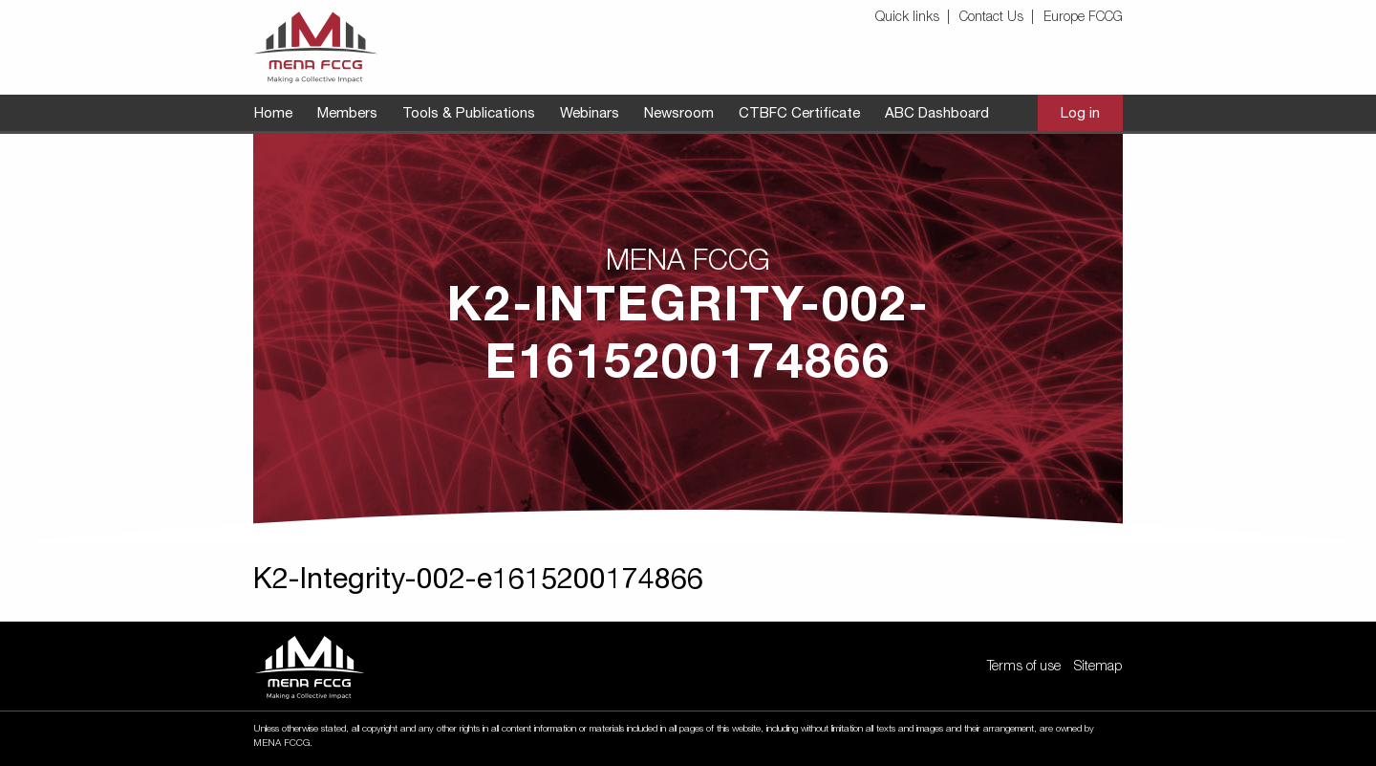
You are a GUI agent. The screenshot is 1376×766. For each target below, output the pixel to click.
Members (347, 114)
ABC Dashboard (937, 114)
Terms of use (1024, 667)
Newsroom (679, 114)
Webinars (589, 114)
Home (273, 114)
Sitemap (1098, 667)
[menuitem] (915, 19)
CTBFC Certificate (799, 114)
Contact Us (991, 18)
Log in (1080, 114)
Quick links (907, 18)
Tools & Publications (468, 114)
